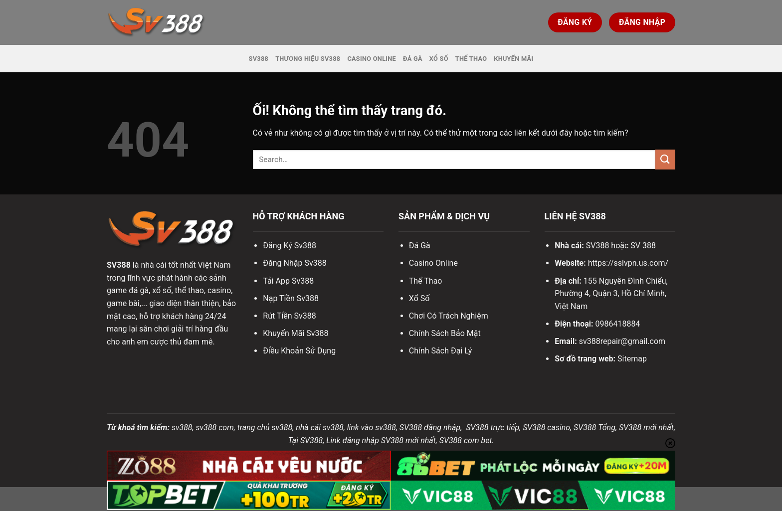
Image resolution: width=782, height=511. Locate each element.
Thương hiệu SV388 (307, 58)
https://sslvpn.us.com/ (628, 263)
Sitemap (632, 358)
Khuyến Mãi (513, 58)
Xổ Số (438, 58)
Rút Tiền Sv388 (289, 316)
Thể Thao (471, 58)
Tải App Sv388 (288, 281)
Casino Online (371, 58)
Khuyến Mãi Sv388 (295, 333)
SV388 (259, 58)
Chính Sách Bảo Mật (445, 333)
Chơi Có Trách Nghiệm (448, 316)
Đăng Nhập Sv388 (294, 263)
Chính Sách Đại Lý (440, 350)
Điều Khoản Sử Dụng (299, 350)
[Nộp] (665, 159)
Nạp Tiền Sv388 (291, 298)
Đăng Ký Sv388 (289, 245)
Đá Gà (412, 58)
